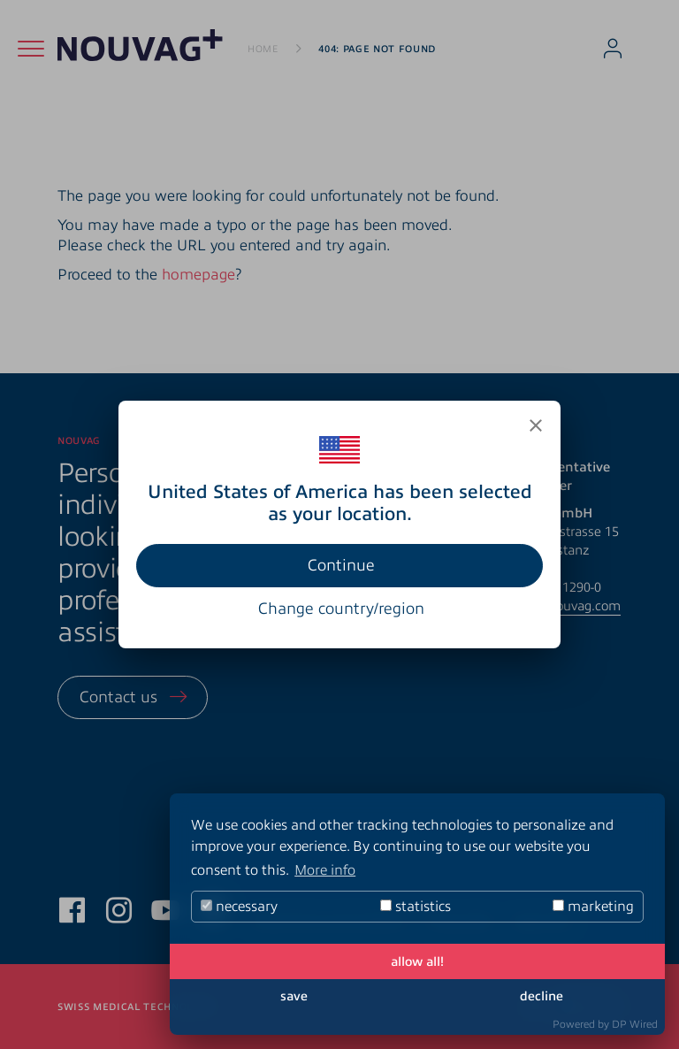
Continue (341, 565)
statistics (415, 907)
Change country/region (341, 608)
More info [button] (324, 870)
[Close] (536, 425)
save (294, 996)
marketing (593, 907)
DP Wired (635, 1024)
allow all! (417, 961)
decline (541, 996)
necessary (239, 907)
